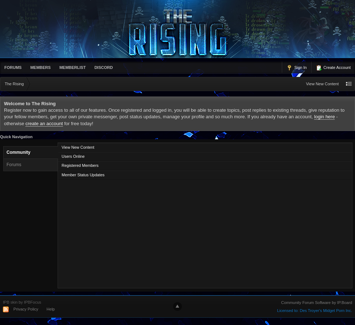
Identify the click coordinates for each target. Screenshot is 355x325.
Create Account (333, 68)
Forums (13, 67)
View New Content (322, 84)
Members (40, 67)
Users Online (73, 156)
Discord (104, 67)
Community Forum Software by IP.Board (316, 302)
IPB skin (10, 302)
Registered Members (80, 165)
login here (324, 116)
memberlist (72, 67)
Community (18, 152)
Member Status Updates (83, 175)
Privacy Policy (25, 309)
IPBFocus (32, 302)
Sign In (296, 68)
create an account (44, 123)
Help (51, 309)
